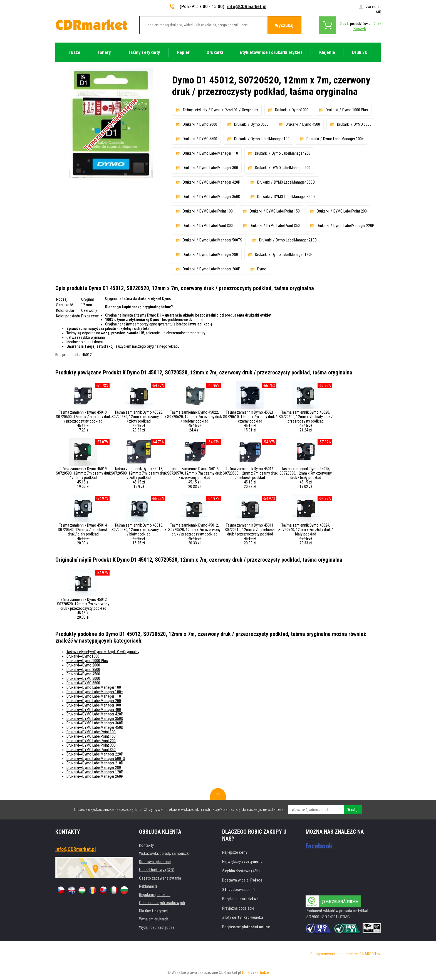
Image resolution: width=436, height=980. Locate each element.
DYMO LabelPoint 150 (283, 211)
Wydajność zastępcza (156, 927)
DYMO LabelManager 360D (219, 196)
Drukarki (281, 110)
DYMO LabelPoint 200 (350, 211)
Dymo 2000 (208, 124)
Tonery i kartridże (255, 972)
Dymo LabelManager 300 (218, 168)
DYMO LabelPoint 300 (216, 225)
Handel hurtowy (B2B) (156, 869)
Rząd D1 (231, 110)
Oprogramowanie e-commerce (334, 954)
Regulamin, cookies (154, 894)
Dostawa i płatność (155, 861)
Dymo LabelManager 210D (296, 240)
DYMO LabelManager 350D (294, 182)
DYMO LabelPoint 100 (216, 211)
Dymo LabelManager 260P (219, 269)
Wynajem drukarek (153, 919)
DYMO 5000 (362, 124)
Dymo (216, 110)
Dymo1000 (300, 110)
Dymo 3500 (260, 124)
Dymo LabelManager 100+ (343, 139)
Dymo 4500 (311, 124)
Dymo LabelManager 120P (292, 254)
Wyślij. (353, 809)
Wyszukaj (284, 25)
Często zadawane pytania (160, 878)
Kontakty (146, 845)
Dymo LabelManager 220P (353, 225)
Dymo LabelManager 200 (291, 153)
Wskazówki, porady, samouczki (164, 853)
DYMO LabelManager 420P (219, 182)
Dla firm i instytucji (154, 911)
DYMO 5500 (208, 139)
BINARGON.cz (370, 954)
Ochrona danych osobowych (162, 902)
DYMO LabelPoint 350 (283, 225)
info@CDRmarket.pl (246, 6)
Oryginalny (250, 110)
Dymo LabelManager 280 (218, 254)
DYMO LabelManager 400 (291, 168)
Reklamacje (148, 886)
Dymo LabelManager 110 (218, 153)
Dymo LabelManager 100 (270, 139)
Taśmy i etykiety (195, 110)
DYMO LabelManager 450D (294, 196)
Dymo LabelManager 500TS (220, 240)
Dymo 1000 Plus (355, 110)
